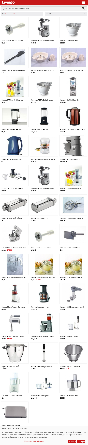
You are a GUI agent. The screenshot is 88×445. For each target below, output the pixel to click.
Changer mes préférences (34, 441)
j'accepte (81, 442)
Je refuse (72, 442)
